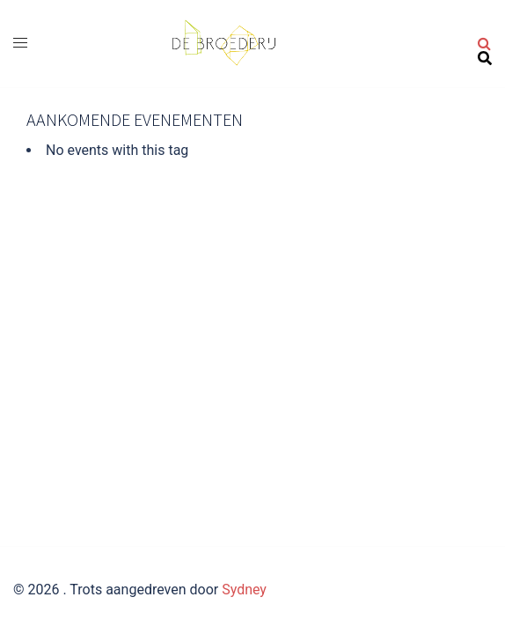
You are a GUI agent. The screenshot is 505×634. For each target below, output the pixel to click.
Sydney (244, 589)
